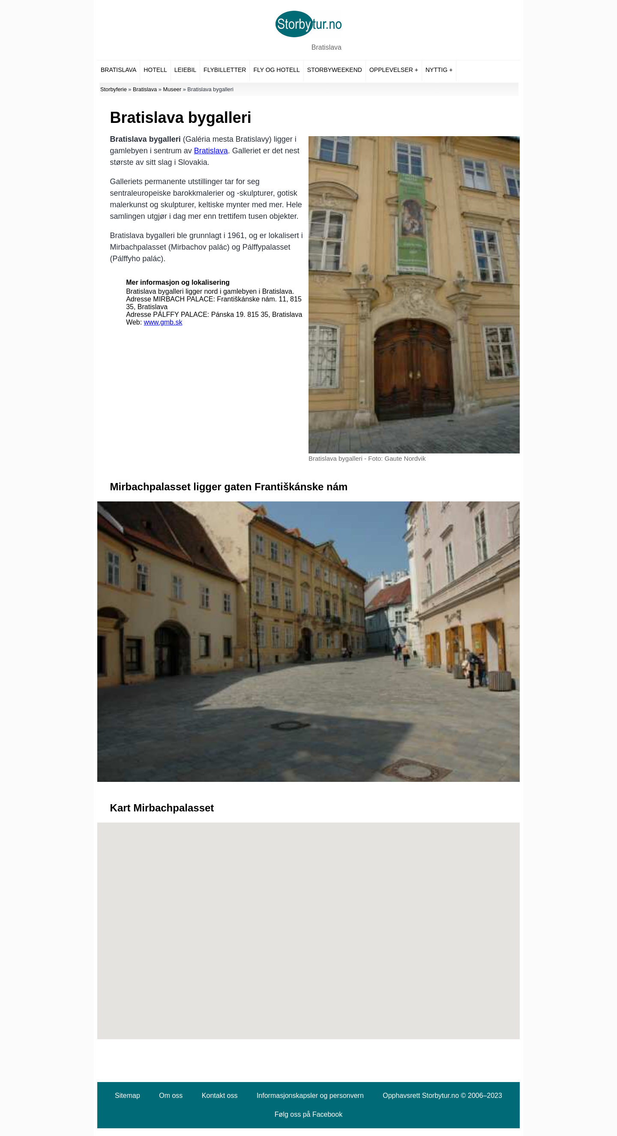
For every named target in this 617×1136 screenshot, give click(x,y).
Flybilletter (225, 69)
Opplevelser (391, 69)
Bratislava (326, 47)
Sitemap (127, 1095)
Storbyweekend (334, 69)
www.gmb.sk (163, 322)
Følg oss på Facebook (308, 1114)
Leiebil (185, 69)
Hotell (155, 69)
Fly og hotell (276, 69)
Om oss (171, 1095)
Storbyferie (113, 89)
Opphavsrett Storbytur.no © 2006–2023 (442, 1095)
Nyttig (436, 69)
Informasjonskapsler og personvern (310, 1095)
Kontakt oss (220, 1095)
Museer (172, 89)
